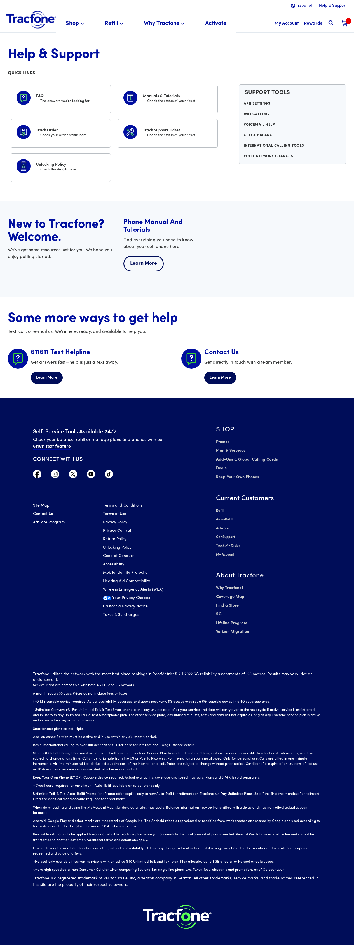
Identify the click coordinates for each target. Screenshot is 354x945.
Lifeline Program (231, 617)
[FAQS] (61, 98)
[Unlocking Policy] (61, 166)
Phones (222, 442)
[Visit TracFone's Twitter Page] (73, 475)
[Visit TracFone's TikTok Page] (109, 475)
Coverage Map (230, 592)
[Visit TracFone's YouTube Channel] (91, 475)
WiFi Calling (257, 116)
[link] (216, 23)
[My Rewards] (313, 24)
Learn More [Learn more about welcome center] (143, 263)
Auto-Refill (224, 517)
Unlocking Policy (117, 548)
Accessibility (113, 565)
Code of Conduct (118, 556)
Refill (220, 508)
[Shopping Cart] (344, 24)
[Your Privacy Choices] (134, 600)
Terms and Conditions (122, 506)
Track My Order (228, 542)
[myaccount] (287, 24)
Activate (222, 525)
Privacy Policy (115, 523)
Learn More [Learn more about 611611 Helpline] (46, 377)
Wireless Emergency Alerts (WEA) (133, 590)
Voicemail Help (260, 128)
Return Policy (114, 540)
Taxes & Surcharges (121, 615)
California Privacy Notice (125, 607)
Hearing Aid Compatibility (126, 582)
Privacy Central (117, 531)
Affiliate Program (49, 523)
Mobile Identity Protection (126, 573)
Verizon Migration (232, 626)
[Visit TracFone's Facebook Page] (37, 475)
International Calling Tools (273, 151)
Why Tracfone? (229, 584)
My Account (225, 550)
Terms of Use (114, 514)
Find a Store (227, 600)
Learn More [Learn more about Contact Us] (220, 377)
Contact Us (43, 514)
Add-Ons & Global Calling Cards (245, 459)
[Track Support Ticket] (167, 132)
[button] (75, 23)
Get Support (225, 534)
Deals (221, 467)
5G (218, 609)
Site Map (41, 506)
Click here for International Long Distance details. (154, 738)
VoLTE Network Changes (268, 162)
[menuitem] (75, 23)
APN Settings (257, 105)
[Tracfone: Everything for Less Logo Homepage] (31, 20)
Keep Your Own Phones (237, 475)
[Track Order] (61, 132)
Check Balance (259, 139)
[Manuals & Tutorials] (167, 98)
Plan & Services (230, 450)
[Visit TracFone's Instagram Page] (55, 475)
